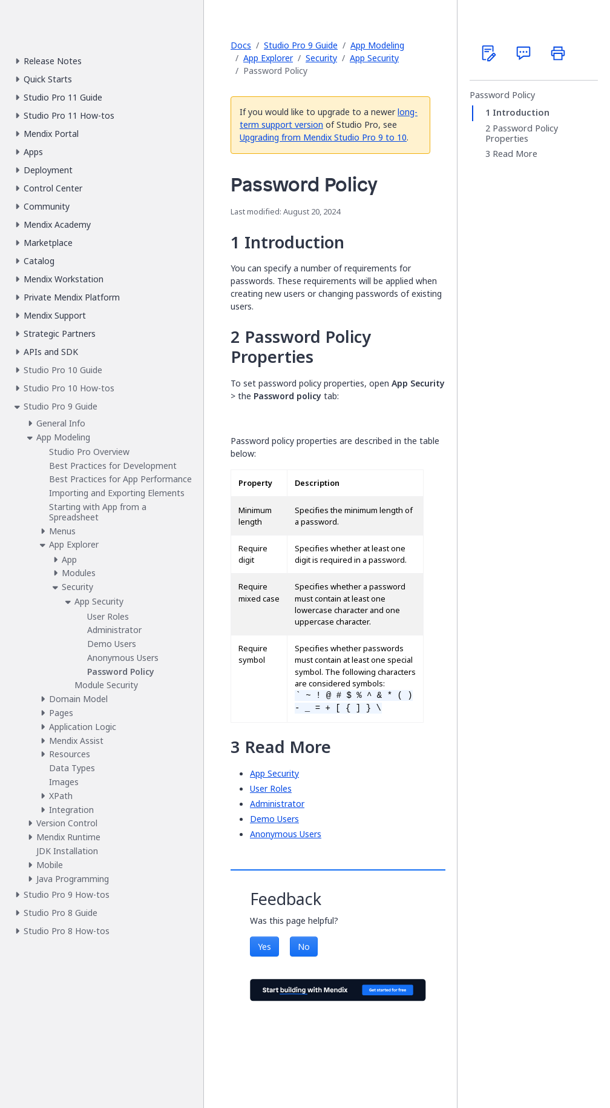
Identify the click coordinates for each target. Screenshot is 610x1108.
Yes (264, 946)
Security (321, 57)
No (304, 946)
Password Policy (502, 95)
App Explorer (268, 57)
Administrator (277, 803)
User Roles (271, 788)
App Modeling (377, 45)
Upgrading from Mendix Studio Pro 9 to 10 (323, 137)
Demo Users (274, 818)
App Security (374, 57)
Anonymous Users (285, 834)
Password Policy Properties (521, 133)
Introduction (521, 112)
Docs (241, 45)
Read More (515, 154)
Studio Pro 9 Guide (301, 45)
